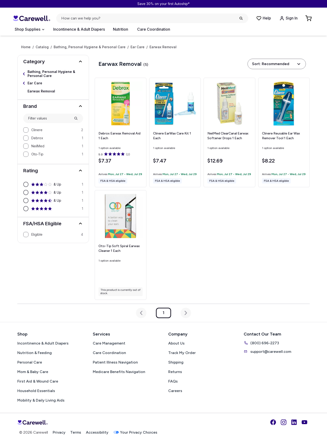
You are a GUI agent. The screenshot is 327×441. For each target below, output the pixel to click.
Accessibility (97, 432)
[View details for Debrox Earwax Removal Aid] (120, 132)
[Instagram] (283, 422)
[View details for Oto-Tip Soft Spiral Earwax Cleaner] (120, 245)
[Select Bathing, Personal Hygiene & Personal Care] (53, 74)
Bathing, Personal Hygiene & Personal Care (90, 47)
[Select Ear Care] (53, 83)
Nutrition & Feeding (34, 352)
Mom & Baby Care (32, 371)
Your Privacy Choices (135, 432)
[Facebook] (273, 422)
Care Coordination (153, 29)
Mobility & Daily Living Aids (41, 400)
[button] (53, 61)
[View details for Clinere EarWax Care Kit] (175, 133)
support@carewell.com (267, 351)
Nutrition (120, 29)
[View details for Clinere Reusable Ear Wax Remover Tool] (284, 133)
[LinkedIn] (294, 422)
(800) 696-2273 (261, 342)
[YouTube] (304, 422)
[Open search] (152, 18)
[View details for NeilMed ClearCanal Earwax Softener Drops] (229, 132)
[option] (53, 130)
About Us (176, 343)
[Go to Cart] (309, 18)
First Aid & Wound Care (37, 381)
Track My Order (182, 352)
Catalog (42, 47)
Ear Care (138, 47)
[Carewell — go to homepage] (31, 18)
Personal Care (29, 362)
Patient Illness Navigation (115, 362)
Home (26, 47)
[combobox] (49, 118)
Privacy (59, 432)
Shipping (175, 362)
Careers (175, 390)
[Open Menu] (29, 29)
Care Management (109, 343)
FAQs (173, 381)
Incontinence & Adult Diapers (79, 29)
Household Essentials (36, 390)
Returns (175, 371)
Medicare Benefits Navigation (119, 371)
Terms (75, 432)
